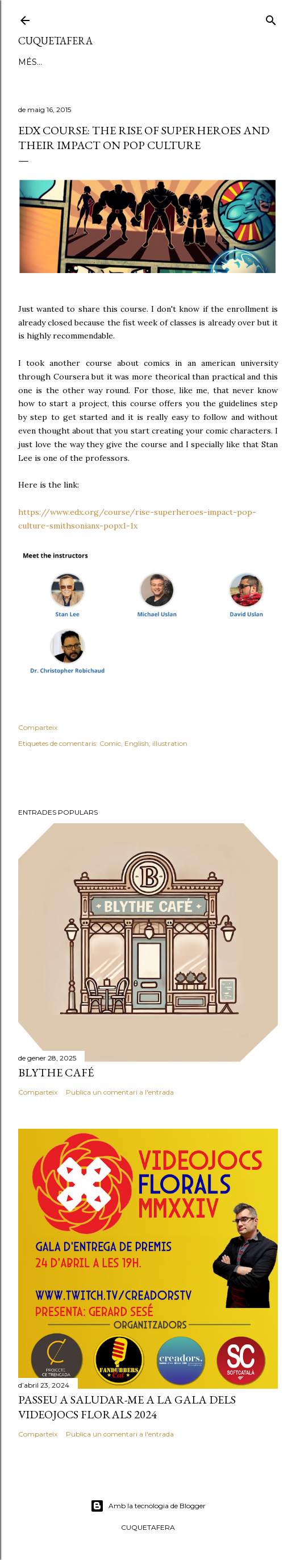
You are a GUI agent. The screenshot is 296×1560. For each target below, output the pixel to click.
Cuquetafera (55, 40)
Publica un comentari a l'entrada (120, 1092)
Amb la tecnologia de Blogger (148, 1506)
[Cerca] (271, 18)
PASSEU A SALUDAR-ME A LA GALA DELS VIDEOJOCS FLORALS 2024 (127, 1407)
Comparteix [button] (37, 727)
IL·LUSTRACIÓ (77, 62)
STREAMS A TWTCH (198, 62)
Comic (110, 743)
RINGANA (131, 62)
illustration (169, 743)
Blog (30, 62)
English (136, 743)
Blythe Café (56, 1072)
